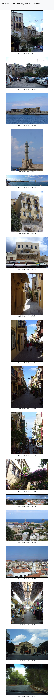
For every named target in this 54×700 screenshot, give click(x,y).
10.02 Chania (32, 3)
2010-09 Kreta (15, 3)
